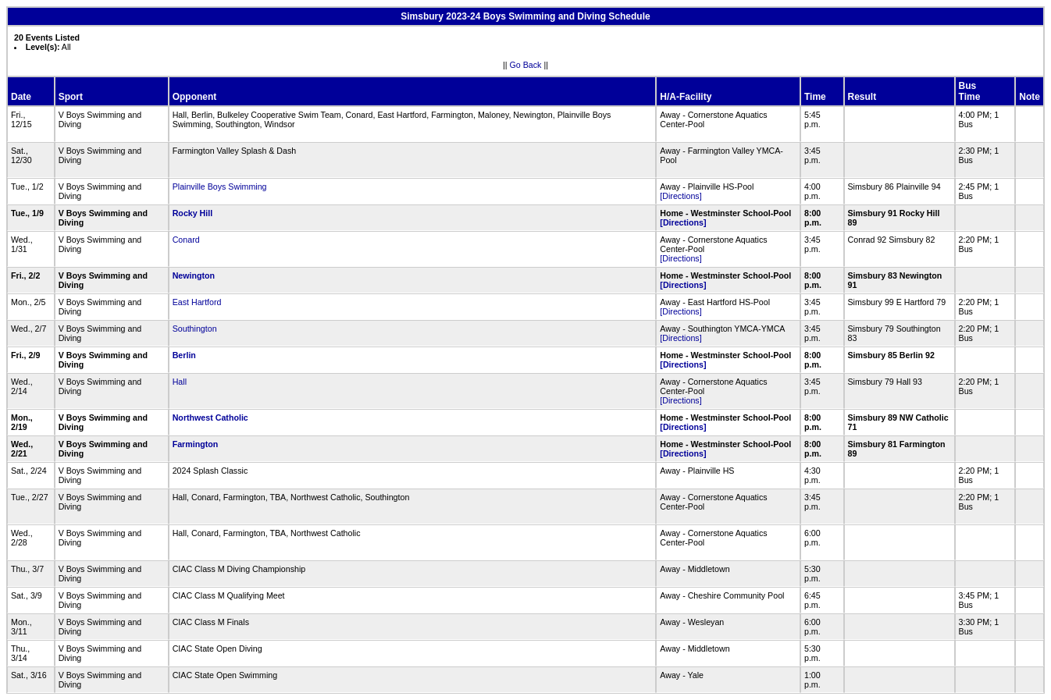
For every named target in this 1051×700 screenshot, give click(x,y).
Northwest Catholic (210, 417)
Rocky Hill (193, 213)
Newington (194, 275)
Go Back (526, 64)
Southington (195, 328)
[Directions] (680, 196)
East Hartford (197, 302)
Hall (180, 381)
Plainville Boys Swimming (220, 186)
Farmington (196, 444)
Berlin (184, 355)
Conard (186, 239)
